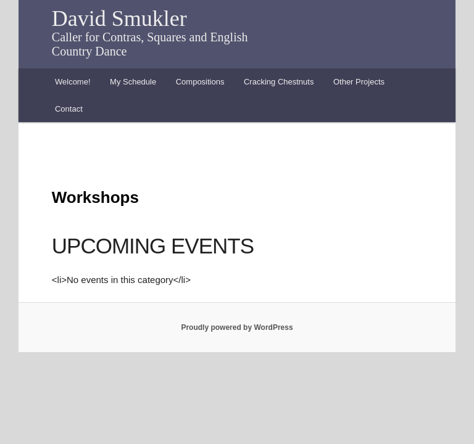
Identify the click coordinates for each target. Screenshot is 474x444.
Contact (69, 108)
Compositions (200, 81)
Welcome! (73, 81)
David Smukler (119, 18)
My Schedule (133, 81)
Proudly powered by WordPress (237, 327)
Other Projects (359, 81)
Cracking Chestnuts (279, 81)
